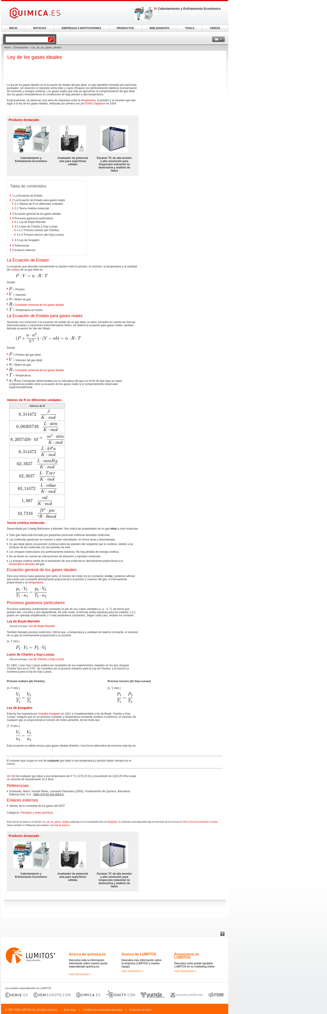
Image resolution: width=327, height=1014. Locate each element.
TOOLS (189, 28)
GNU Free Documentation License (200, 822)
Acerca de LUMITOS (138, 954)
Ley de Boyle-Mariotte (41, 626)
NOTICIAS (39, 28)
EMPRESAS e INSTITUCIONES (81, 28)
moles (15, 269)
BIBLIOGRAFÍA (159, 28)
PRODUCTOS (125, 28)
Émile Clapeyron (95, 103)
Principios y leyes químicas (36, 812)
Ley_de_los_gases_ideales (55, 822)
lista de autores (61, 825)
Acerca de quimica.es (87, 954)
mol (13, 776)
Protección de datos (140, 1009)
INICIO (13, 28)
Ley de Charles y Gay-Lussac (46, 659)
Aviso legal (70, 1009)
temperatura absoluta (22, 564)
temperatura (88, 100)
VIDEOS (215, 28)
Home (7, 47)
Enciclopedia (21, 47)
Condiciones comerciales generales (102, 1009)
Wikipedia (112, 822)
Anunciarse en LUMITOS (186, 955)
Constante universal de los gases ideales (39, 304)
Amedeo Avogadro (49, 713)
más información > (80, 974)
